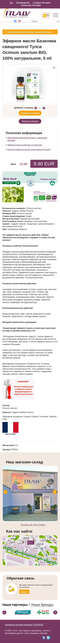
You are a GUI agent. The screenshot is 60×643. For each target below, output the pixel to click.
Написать (24, 592)
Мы (11, 3)
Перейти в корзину (30, 121)
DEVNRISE (38, 625)
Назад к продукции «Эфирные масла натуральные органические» (29, 32)
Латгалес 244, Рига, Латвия (33, 525)
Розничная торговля (30, 5)
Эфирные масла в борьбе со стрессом (24, 145)
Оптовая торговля (41, 3)
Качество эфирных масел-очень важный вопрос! (29, 149)
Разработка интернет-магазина (18, 625)
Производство (23, 3)
